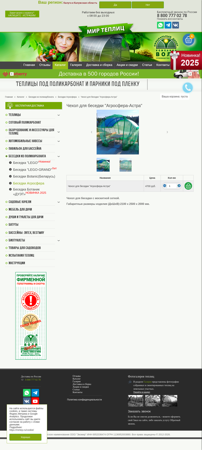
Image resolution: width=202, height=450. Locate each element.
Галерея (76, 65)
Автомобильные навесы (25, 141)
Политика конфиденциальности (84, 399)
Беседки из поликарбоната (41, 97)
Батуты (13, 225)
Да (115, 4)
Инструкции (17, 263)
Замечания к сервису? (22, 14)
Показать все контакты (170, 19)
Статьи (147, 65)
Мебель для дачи (20, 209)
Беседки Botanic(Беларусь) (34, 176)
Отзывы (44, 65)
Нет (148, 4)
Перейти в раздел (141, 392)
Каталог (60, 65)
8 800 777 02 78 (172, 15)
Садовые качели (20, 202)
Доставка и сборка (99, 65)
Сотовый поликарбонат (25, 122)
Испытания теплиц (21, 255)
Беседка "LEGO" (26, 163)
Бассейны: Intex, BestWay (26, 233)
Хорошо (25, 437)
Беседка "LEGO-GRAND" (32, 169)
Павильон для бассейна (25, 149)
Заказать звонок (139, 411)
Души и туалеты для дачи (26, 217)
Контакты (163, 65)
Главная (29, 65)
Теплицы (15, 115)
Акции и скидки (127, 65)
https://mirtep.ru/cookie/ (21, 430)
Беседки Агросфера (67, 97)
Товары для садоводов (25, 248)
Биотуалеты (17, 240)
